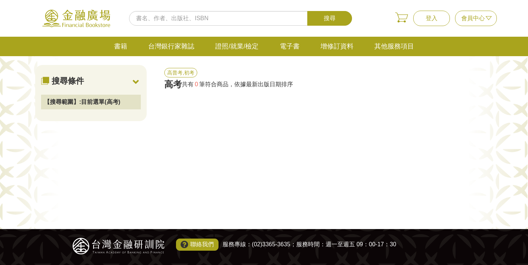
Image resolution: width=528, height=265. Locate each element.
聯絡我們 (202, 244)
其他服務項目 (394, 46)
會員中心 (473, 18)
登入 (431, 18)
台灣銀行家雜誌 (171, 46)
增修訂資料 (336, 46)
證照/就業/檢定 (236, 46)
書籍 (120, 46)
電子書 (290, 46)
